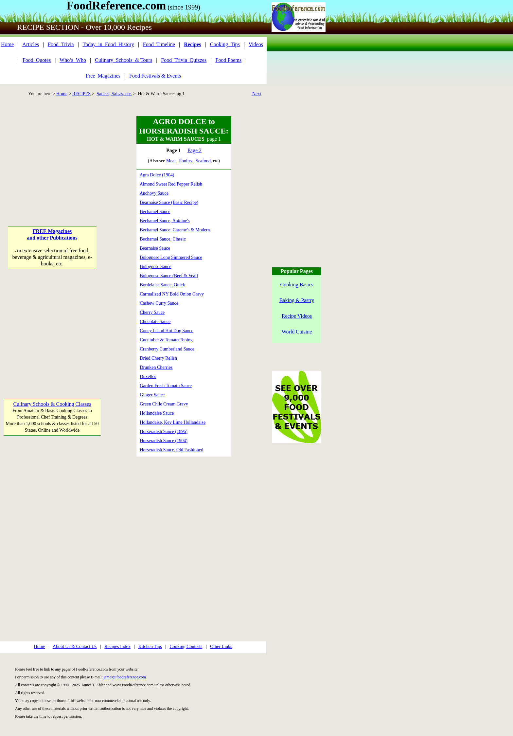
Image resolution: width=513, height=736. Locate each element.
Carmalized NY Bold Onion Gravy (172, 294)
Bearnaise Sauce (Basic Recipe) (169, 202)
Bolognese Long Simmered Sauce (171, 257)
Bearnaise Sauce (155, 248)
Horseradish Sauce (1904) (163, 440)
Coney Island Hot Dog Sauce (166, 330)
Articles (30, 44)
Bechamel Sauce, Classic (163, 239)
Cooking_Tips (225, 44)
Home (7, 44)
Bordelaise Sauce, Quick (162, 284)
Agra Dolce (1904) (157, 174)
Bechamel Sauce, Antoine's (165, 220)
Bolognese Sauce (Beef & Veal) (169, 275)
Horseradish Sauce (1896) (163, 431)
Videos (256, 44)
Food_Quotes (37, 60)
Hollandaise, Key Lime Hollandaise (173, 422)
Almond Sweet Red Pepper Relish (171, 184)
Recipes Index (117, 646)
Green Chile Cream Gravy (164, 404)
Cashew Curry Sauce (159, 303)
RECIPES (81, 93)
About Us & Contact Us (75, 646)
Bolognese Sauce (155, 266)
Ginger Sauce (152, 394)
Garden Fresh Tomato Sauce (166, 385)
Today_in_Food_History (108, 44)
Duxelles (148, 376)
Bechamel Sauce (155, 211)
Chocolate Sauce (155, 321)
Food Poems (229, 60)
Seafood (203, 160)
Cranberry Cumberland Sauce (167, 349)
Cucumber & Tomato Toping (166, 339)
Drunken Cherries (156, 367)
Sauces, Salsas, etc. (114, 93)
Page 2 (194, 150)
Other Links (221, 646)
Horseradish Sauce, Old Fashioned (171, 449)
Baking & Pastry (296, 300)
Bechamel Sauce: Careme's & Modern (175, 229)
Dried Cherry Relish (158, 358)
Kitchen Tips (150, 646)
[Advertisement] (51, 157)
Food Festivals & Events (155, 76)
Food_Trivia (61, 44)
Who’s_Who (73, 60)
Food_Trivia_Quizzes (183, 60)
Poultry (185, 160)
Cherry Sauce (152, 312)
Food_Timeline (159, 44)
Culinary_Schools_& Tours (123, 60)
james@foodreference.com (125, 677)
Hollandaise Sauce (157, 413)
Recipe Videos (297, 316)
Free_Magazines (103, 76)
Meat (171, 160)
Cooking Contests (185, 646)
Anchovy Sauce (154, 193)
